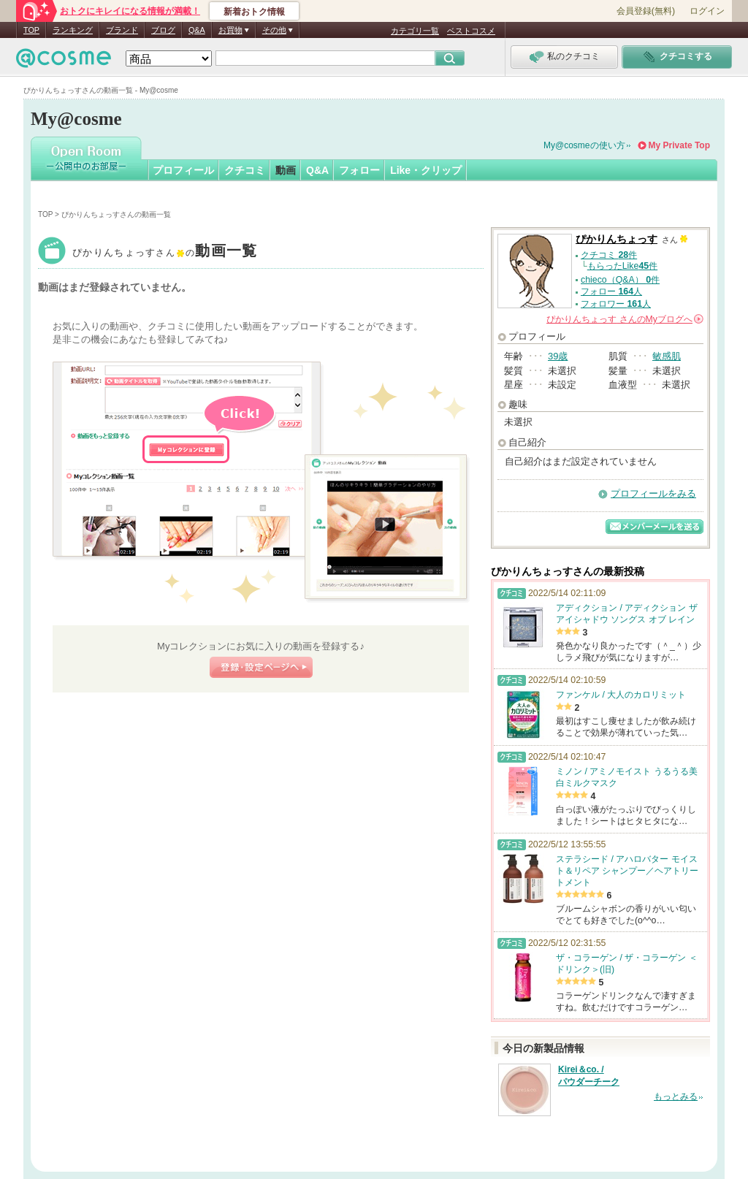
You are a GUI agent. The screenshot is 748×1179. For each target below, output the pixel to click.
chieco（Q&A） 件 (620, 280)
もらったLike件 (622, 266)
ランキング (73, 30)
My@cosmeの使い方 (584, 145)
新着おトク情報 (254, 12)
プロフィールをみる (653, 493)
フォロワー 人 (616, 304)
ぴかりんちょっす (165, 252)
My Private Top (679, 145)
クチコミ (244, 170)
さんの (624, 319)
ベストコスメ (471, 30)
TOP (31, 30)
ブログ (163, 30)
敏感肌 (666, 356)
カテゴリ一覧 (415, 30)
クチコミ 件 (609, 255)
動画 (285, 170)
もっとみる (676, 1096)
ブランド (122, 30)
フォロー (359, 170)
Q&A (196, 30)
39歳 (558, 356)
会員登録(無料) (646, 11)
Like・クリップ (426, 170)
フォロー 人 (611, 291)
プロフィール (183, 170)
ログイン (707, 11)
